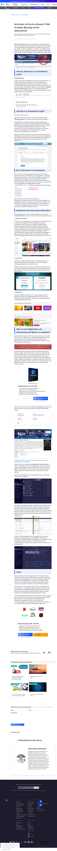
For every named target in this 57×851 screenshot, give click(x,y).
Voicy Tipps (39, 808)
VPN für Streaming (24, 14)
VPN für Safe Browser (32, 814)
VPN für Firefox (30, 811)
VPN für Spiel (14, 666)
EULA (51, 846)
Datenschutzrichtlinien (45, 846)
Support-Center (19, 822)
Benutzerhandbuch (19, 825)
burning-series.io (32, 182)
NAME (12, 710)
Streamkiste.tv (35, 198)
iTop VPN (22, 577)
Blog (29, 7)
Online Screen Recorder (20, 816)
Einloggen (54, 4)
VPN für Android (31, 808)
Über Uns (29, 822)
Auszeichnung (30, 827)
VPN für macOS (30, 803)
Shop (48, 4)
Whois (22, 508)
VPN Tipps (32, 666)
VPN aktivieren (19, 827)
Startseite (13, 14)
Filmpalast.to (17, 200)
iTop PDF (17, 813)
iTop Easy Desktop (19, 805)
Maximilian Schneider (18, 38)
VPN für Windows (33, 684)
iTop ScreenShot (19, 808)
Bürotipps (39, 806)
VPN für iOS (30, 806)
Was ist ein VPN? (40, 802)
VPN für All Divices (31, 816)
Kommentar (14, 712)
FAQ (17, 824)
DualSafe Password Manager (21, 814)
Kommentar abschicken (17, 724)
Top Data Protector (19, 811)
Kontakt (29, 824)
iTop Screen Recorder (20, 803)
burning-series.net (44, 182)
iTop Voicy (18, 806)
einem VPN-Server (45, 511)
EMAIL (30, 710)
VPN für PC (30, 805)
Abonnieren (36, 787)
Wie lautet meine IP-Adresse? (42, 803)
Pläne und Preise (19, 817)
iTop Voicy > (43, 1)
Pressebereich (30, 825)
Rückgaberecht (38, 846)
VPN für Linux (30, 813)
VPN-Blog (39, 805)
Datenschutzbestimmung (10, 847)
